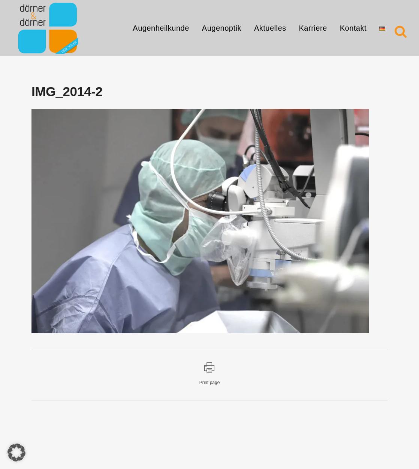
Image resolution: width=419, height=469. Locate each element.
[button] (16, 452)
